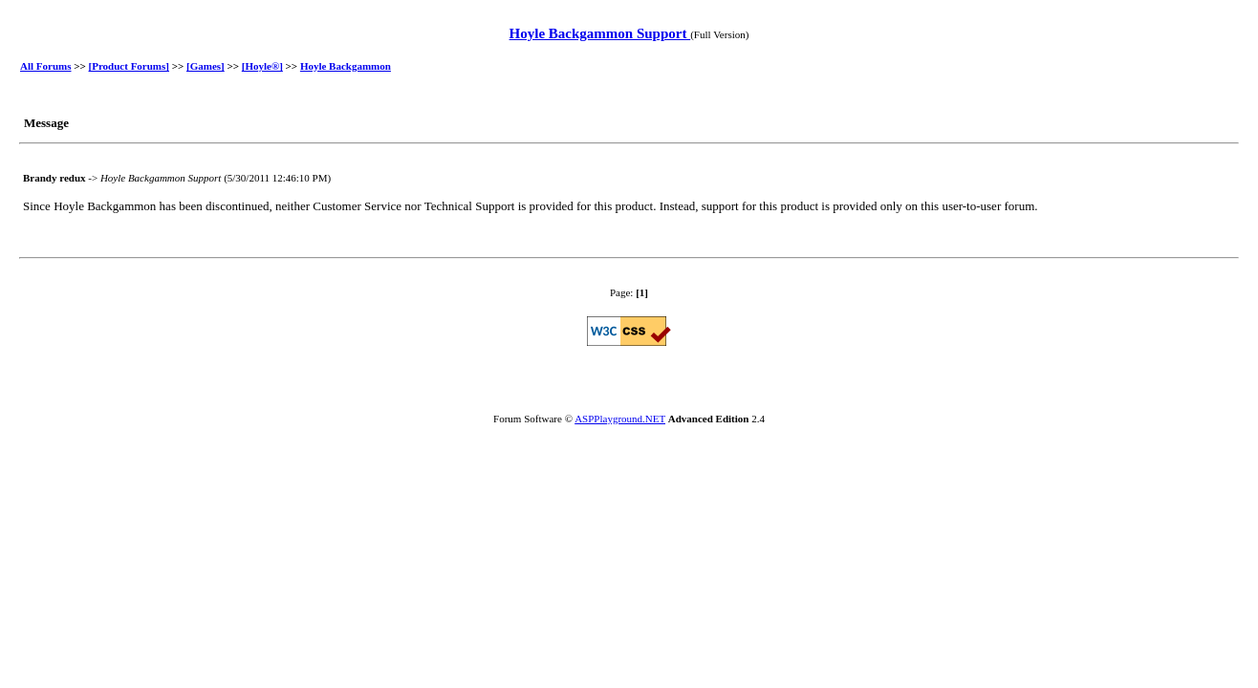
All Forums (45, 66)
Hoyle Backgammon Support (600, 33)
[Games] (205, 66)
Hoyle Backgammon (345, 66)
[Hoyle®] (262, 66)
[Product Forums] (129, 66)
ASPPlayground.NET (620, 418)
